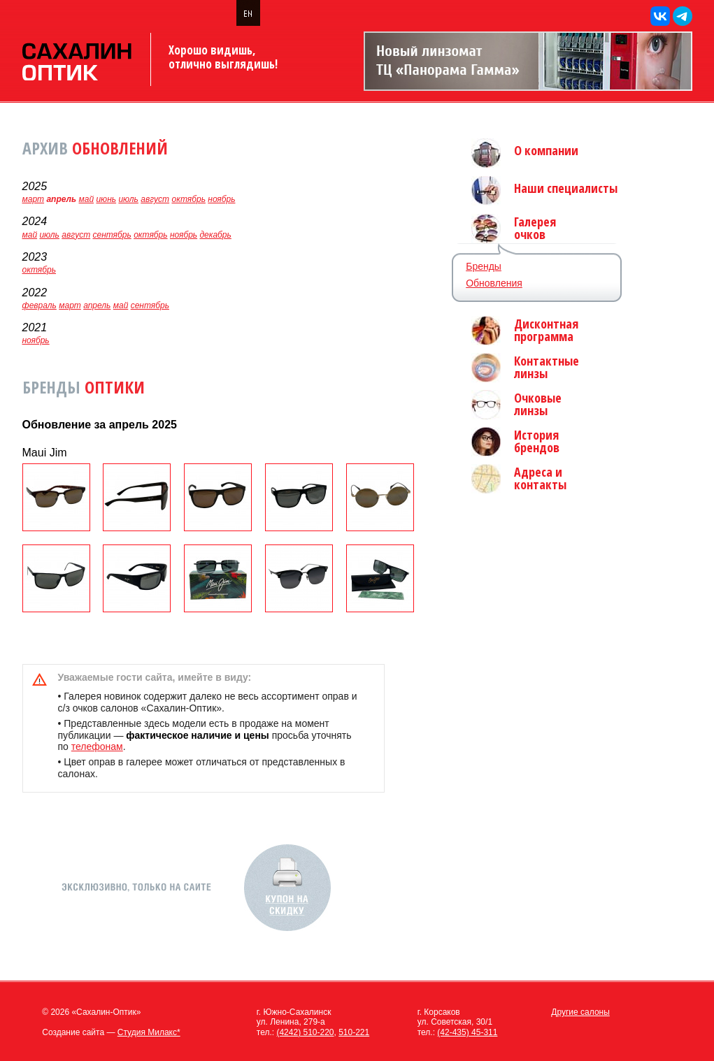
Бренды (483, 266)
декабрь (215, 235)
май (86, 199)
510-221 (353, 1032)
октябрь (188, 199)
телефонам (97, 746)
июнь (106, 199)
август (155, 199)
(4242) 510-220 (305, 1032)
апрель (96, 305)
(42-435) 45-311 (467, 1032)
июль (128, 199)
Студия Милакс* (148, 1032)
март (33, 199)
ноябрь (221, 199)
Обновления (494, 283)
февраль (39, 305)
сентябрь (111, 235)
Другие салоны (580, 1012)
